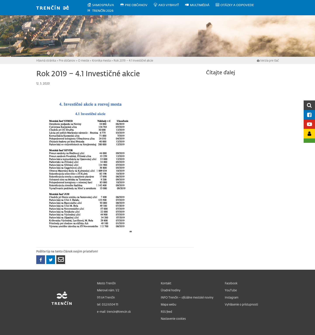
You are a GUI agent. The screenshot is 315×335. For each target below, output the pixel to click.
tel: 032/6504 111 (107, 304)
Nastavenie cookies (173, 318)
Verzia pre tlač (268, 60)
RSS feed (166, 311)
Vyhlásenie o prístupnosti (241, 304)
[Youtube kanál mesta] (309, 124)
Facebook (231, 283)
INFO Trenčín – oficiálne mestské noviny (187, 297)
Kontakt (166, 283)
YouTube (231, 290)
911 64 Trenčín (106, 297)
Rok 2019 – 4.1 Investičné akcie (133, 60)
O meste (83, 60)
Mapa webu (168, 304)
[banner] (54, 8)
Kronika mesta (101, 60)
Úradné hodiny (170, 290)
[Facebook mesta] (309, 114)
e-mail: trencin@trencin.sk (114, 311)
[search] (309, 105)
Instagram (231, 297)
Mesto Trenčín (106, 283)
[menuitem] (103, 5)
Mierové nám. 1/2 (108, 290)
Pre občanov (67, 60)
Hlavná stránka (46, 60)
